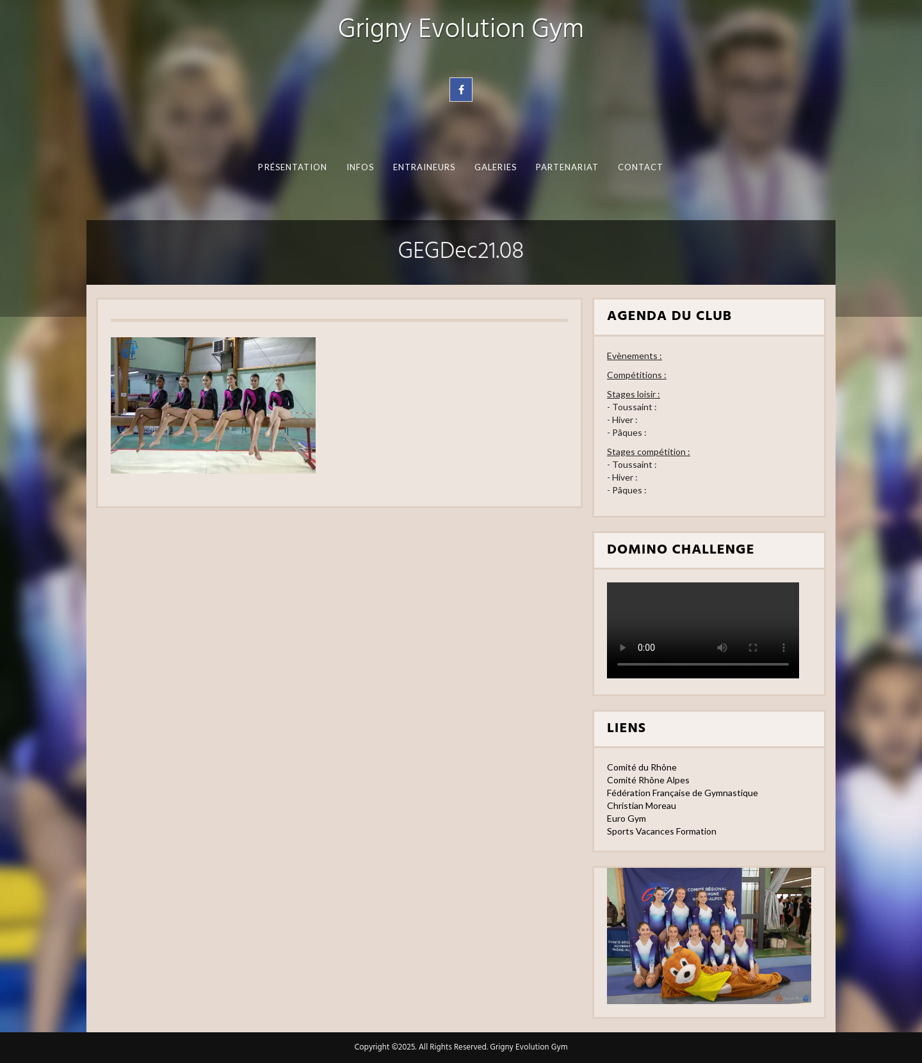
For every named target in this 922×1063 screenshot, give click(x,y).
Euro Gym (626, 818)
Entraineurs (424, 167)
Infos (360, 167)
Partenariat (567, 167)
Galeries (495, 167)
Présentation (292, 167)
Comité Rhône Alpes (648, 779)
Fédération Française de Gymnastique (682, 792)
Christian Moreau (641, 805)
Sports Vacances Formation (661, 831)
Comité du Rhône (642, 767)
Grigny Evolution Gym (461, 30)
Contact (641, 167)
